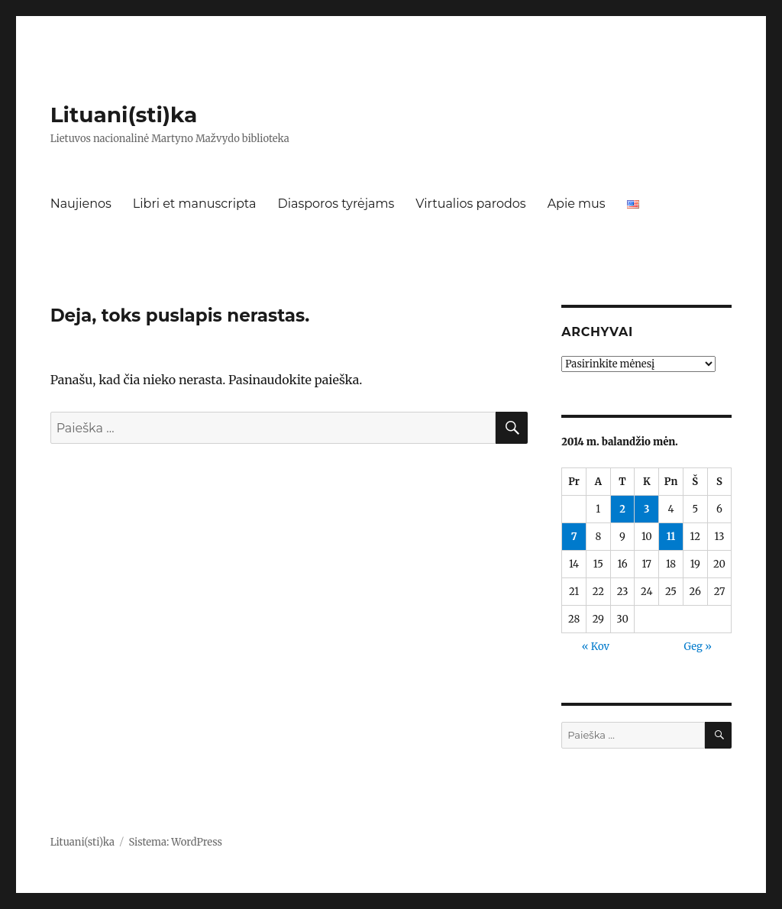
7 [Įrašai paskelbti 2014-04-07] (574, 536)
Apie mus (577, 203)
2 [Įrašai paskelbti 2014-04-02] (622, 509)
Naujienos (80, 203)
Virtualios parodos (470, 203)
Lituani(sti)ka (124, 115)
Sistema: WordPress (175, 842)
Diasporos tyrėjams (335, 203)
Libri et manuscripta (195, 203)
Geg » (698, 646)
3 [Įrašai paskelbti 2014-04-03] (646, 509)
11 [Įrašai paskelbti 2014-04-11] (671, 536)
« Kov (595, 646)
